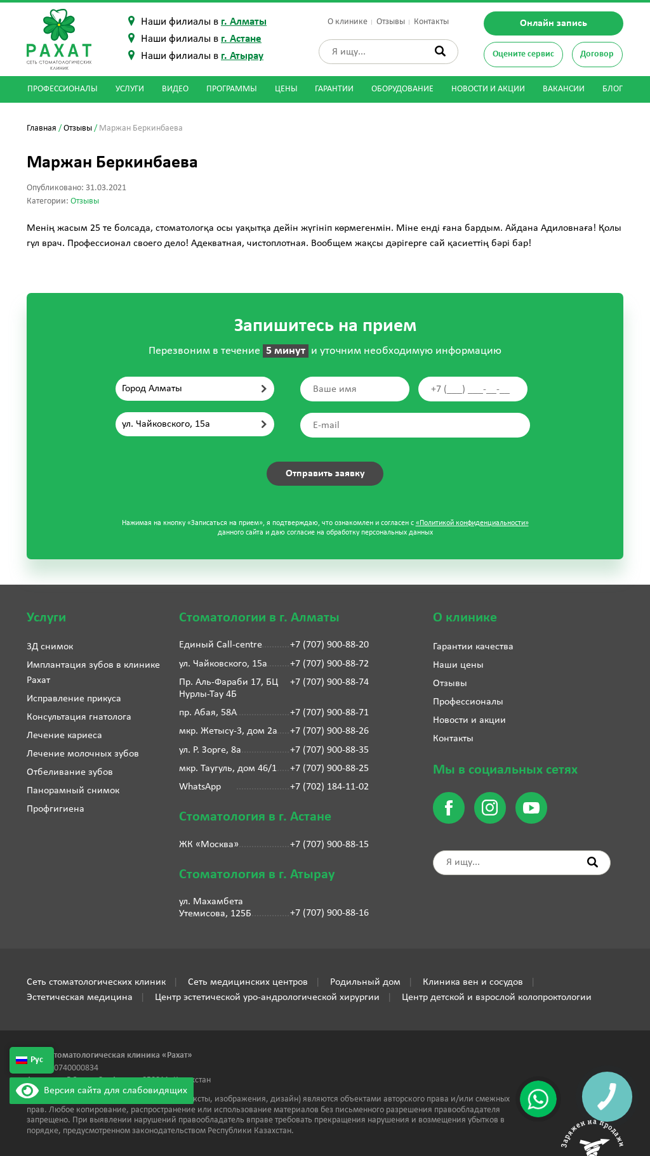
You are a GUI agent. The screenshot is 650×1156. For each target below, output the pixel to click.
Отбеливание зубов (70, 772)
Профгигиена (55, 809)
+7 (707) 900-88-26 (329, 731)
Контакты (431, 22)
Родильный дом (365, 982)
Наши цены (458, 665)
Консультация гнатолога (79, 717)
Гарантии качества (473, 647)
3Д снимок (50, 647)
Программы (231, 89)
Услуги (130, 89)
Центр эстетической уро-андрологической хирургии (267, 997)
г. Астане (241, 39)
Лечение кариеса (64, 736)
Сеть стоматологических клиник (96, 982)
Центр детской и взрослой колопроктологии (497, 997)
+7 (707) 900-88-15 (329, 845)
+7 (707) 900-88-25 (329, 768)
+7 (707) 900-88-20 (329, 645)
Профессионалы (62, 89)
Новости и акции (488, 89)
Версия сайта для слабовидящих (101, 1091)
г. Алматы (244, 21)
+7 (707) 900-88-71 (329, 713)
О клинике (348, 22)
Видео (175, 89)
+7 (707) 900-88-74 (329, 682)
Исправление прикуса (74, 699)
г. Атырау (242, 56)
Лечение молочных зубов (83, 754)
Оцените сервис (523, 54)
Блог (612, 89)
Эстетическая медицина (80, 997)
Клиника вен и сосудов (473, 982)
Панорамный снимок (73, 791)
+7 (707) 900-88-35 (329, 750)
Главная (41, 128)
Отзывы (390, 22)
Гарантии (334, 89)
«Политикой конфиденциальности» (472, 523)
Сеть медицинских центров (248, 982)
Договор (597, 54)
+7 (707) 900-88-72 (329, 664)
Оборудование (402, 89)
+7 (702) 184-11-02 (329, 787)
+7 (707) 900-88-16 (329, 913)
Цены (286, 89)
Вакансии (564, 89)
